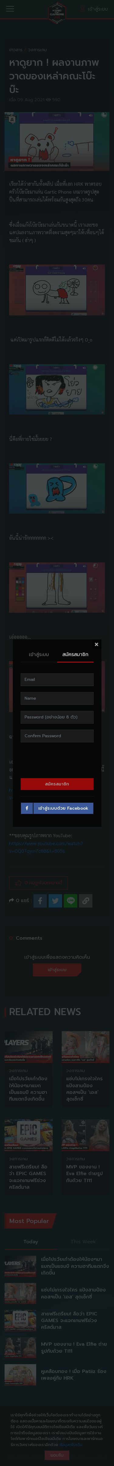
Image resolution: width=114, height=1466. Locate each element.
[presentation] (57, 760)
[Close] (96, 644)
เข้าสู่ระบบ (39, 654)
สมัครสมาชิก (75, 654)
